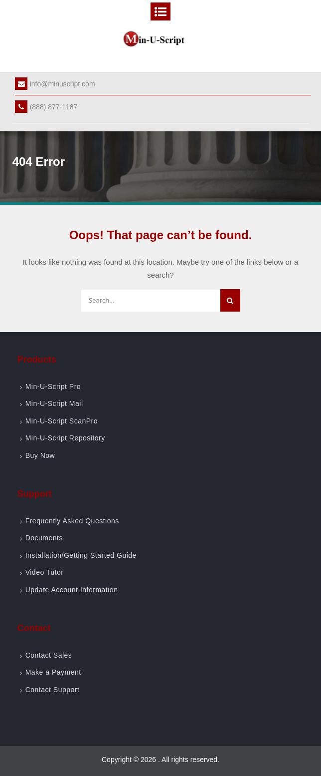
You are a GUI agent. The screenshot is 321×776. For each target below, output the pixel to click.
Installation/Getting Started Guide (81, 555)
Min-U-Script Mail (54, 403)
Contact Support (52, 690)
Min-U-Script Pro (53, 386)
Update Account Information (71, 590)
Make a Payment (53, 672)
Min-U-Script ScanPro (61, 421)
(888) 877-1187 (46, 107)
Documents (44, 538)
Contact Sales (48, 655)
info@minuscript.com (55, 84)
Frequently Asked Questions (72, 521)
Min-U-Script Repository (65, 438)
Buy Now (40, 455)
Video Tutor (44, 572)
